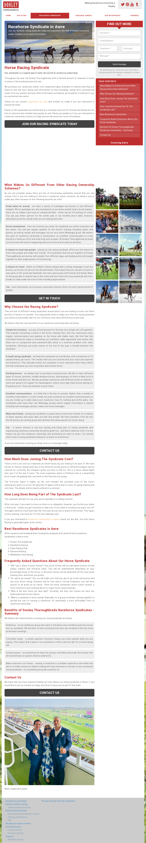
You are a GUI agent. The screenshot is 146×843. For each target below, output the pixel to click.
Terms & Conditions (65, 801)
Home (8, 15)
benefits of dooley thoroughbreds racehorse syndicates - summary (117, 128)
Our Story (22, 15)
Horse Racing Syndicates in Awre (23, 814)
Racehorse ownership (16, 801)
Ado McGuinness (16, 839)
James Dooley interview (19, 807)
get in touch (49, 298)
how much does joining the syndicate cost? (118, 100)
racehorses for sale (37, 102)
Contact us (49, 450)
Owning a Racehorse (18, 817)
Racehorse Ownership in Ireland (44, 519)
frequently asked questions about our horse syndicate (119, 120)
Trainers (134, 15)
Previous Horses (15, 833)
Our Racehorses (112, 15)
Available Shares (84, 15)
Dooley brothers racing (16, 804)
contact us (105, 135)
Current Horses (15, 830)
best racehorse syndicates (113, 114)
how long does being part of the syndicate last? (116, 108)
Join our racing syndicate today (49, 124)
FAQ (10, 820)
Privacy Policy (48, 801)
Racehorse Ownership (50, 15)
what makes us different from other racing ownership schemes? (118, 87)
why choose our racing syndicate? (117, 94)
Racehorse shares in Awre (18, 823)
